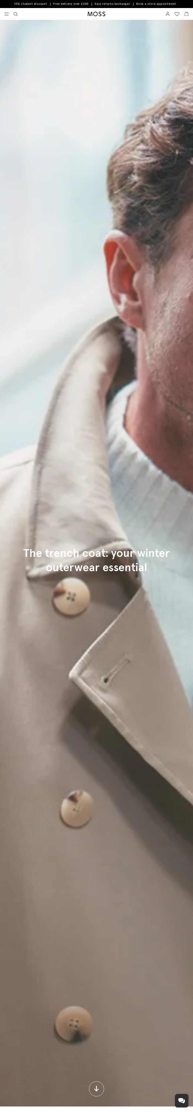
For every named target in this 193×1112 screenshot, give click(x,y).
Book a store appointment (156, 4)
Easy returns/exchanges (112, 4)
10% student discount (30, 4)
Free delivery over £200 (71, 4)
